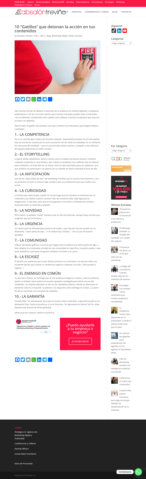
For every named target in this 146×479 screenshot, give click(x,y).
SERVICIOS (76, 12)
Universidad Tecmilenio (25, 454)
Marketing (120, 2)
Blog (49, 35)
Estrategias (109, 2)
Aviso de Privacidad (23, 463)
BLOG (114, 12)
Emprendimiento (82, 2)
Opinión (31, 2)
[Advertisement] (46, 369)
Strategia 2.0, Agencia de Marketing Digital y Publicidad (26, 435)
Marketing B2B (58, 2)
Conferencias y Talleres (25, 443)
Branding (70, 2)
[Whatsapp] (138, 472)
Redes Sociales (75, 35)
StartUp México (22, 448)
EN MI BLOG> (20, 2)
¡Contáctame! (80, 341)
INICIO (65, 12)
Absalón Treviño (24, 35)
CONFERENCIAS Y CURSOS (97, 12)
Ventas (37, 5)
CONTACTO (126, 12)
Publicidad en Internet (23, 5)
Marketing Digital (43, 2)
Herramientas (97, 2)
